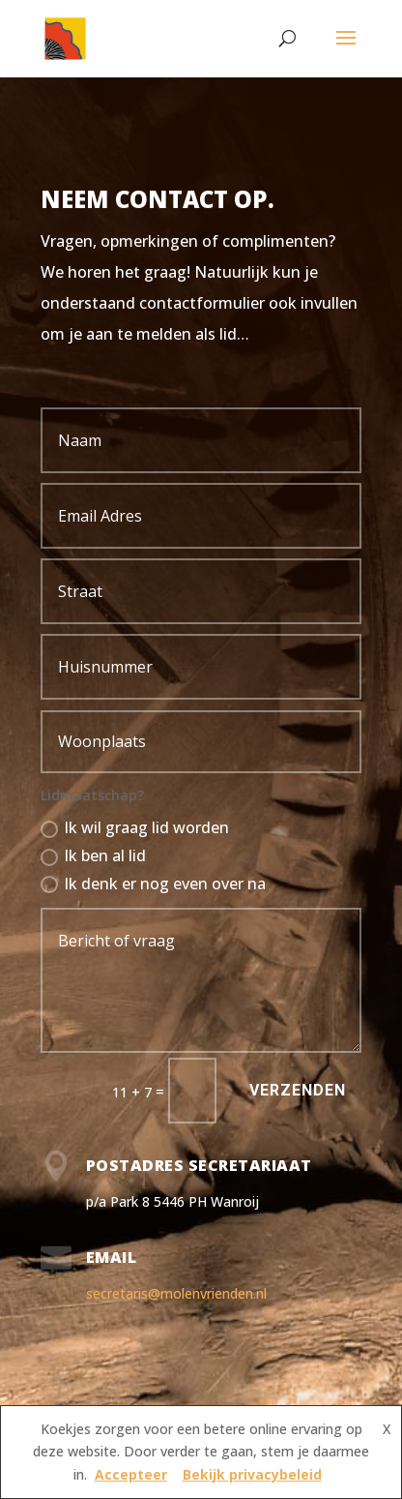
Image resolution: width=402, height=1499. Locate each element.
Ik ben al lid (93, 855)
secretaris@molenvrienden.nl (176, 1293)
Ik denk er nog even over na (153, 883)
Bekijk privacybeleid (252, 1474)
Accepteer (131, 1474)
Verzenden (297, 1090)
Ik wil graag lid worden (135, 827)
